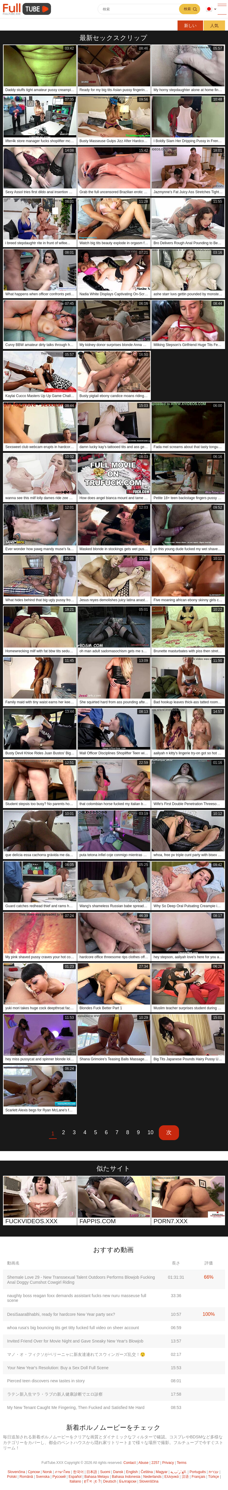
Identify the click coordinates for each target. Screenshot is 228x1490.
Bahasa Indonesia (126, 1477)
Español (75, 1477)
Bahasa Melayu (96, 1477)
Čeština (147, 1472)
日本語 (91, 1472)
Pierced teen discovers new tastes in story (46, 1380)
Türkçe (213, 1477)
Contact (130, 1463)
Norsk (47, 1472)
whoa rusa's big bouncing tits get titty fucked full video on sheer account (73, 1327)
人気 (214, 25)
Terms (181, 1463)
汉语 (185, 1477)
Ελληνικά (171, 1477)
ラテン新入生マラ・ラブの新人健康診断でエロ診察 (55, 1394)
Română (26, 1477)
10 (150, 1132)
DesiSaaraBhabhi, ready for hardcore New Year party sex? (61, 1314)
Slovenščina (149, 1481)
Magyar (162, 1472)
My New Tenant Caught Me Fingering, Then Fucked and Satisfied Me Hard (76, 1407)
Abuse (143, 1463)
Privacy (168, 1463)
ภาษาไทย (62, 1472)
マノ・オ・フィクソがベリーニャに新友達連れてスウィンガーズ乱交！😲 (76, 1354)
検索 (187, 9)
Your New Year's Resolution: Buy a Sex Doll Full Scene (57, 1367)
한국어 (78, 1472)
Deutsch (109, 1481)
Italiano (75, 1481)
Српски (34, 1472)
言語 (209, 9)
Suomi (105, 1472)
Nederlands (152, 1477)
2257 (155, 1463)
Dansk (118, 1472)
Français (198, 1477)
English (132, 1472)
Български (127, 1481)
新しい (190, 25)
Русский (59, 1477)
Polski (12, 1477)
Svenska (43, 1477)
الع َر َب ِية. (178, 1472)
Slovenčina (16, 1472)
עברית (213, 1472)
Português (197, 1472)
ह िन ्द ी (92, 1481)
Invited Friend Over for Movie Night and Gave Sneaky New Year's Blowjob (75, 1341)
